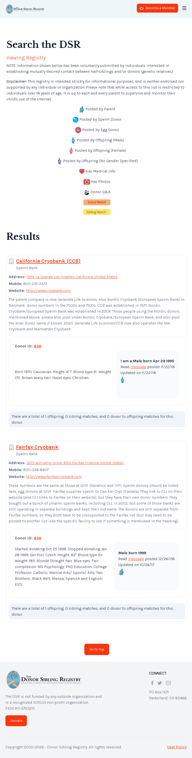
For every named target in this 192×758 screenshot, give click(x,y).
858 (37, 346)
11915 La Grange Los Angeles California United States (72, 276)
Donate (16, 721)
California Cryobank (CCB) (48, 261)
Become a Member (157, 8)
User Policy (177, 747)
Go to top (96, 649)
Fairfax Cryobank (37, 447)
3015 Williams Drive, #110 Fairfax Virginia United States (74, 462)
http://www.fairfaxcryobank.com (54, 476)
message (138, 366)
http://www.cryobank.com (48, 290)
